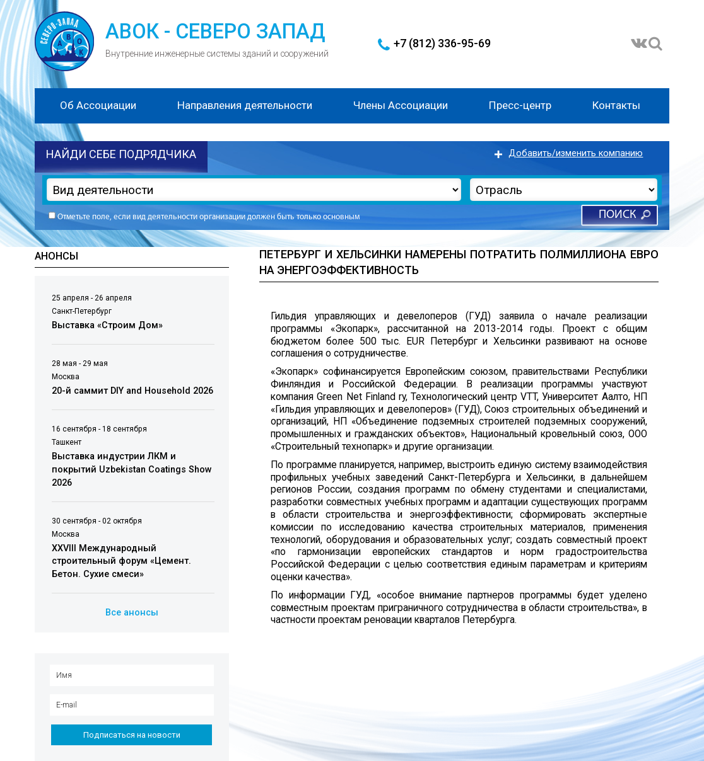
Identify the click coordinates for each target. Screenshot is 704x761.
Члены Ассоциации (400, 105)
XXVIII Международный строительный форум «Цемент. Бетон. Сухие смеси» (121, 561)
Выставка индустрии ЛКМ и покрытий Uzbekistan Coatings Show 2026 (132, 469)
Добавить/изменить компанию (575, 153)
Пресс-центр (520, 105)
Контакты (616, 105)
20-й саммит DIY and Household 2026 (132, 391)
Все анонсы (131, 612)
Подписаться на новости (131, 735)
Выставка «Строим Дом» (107, 325)
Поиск (617, 215)
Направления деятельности (244, 105)
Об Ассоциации (98, 105)
